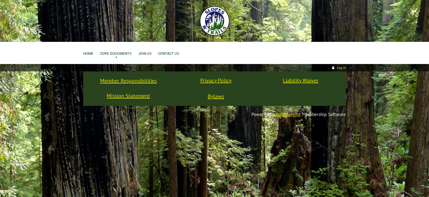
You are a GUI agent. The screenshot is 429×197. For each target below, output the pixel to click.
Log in (341, 67)
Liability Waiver (300, 80)
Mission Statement (128, 95)
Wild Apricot (288, 114)
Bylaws (216, 96)
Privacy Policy (215, 80)
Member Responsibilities (128, 80)
